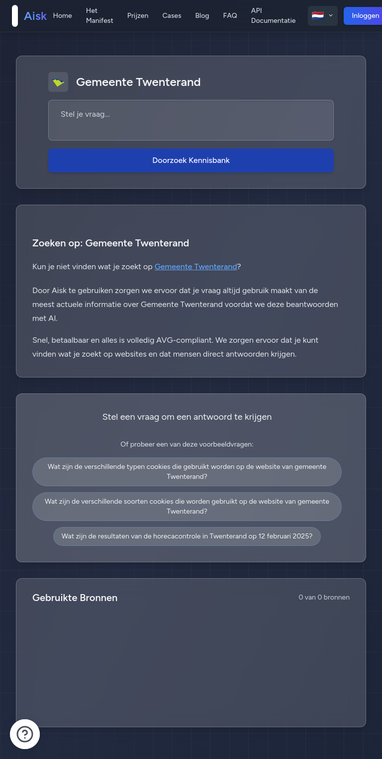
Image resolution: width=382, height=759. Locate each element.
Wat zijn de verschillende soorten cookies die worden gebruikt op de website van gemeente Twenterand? (187, 506)
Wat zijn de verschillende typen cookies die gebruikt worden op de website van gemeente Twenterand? (187, 471)
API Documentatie (273, 15)
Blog (202, 15)
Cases (171, 15)
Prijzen (138, 15)
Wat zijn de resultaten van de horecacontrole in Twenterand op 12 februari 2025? (187, 536)
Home (62, 15)
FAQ (230, 15)
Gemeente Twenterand (196, 266)
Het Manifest (99, 15)
